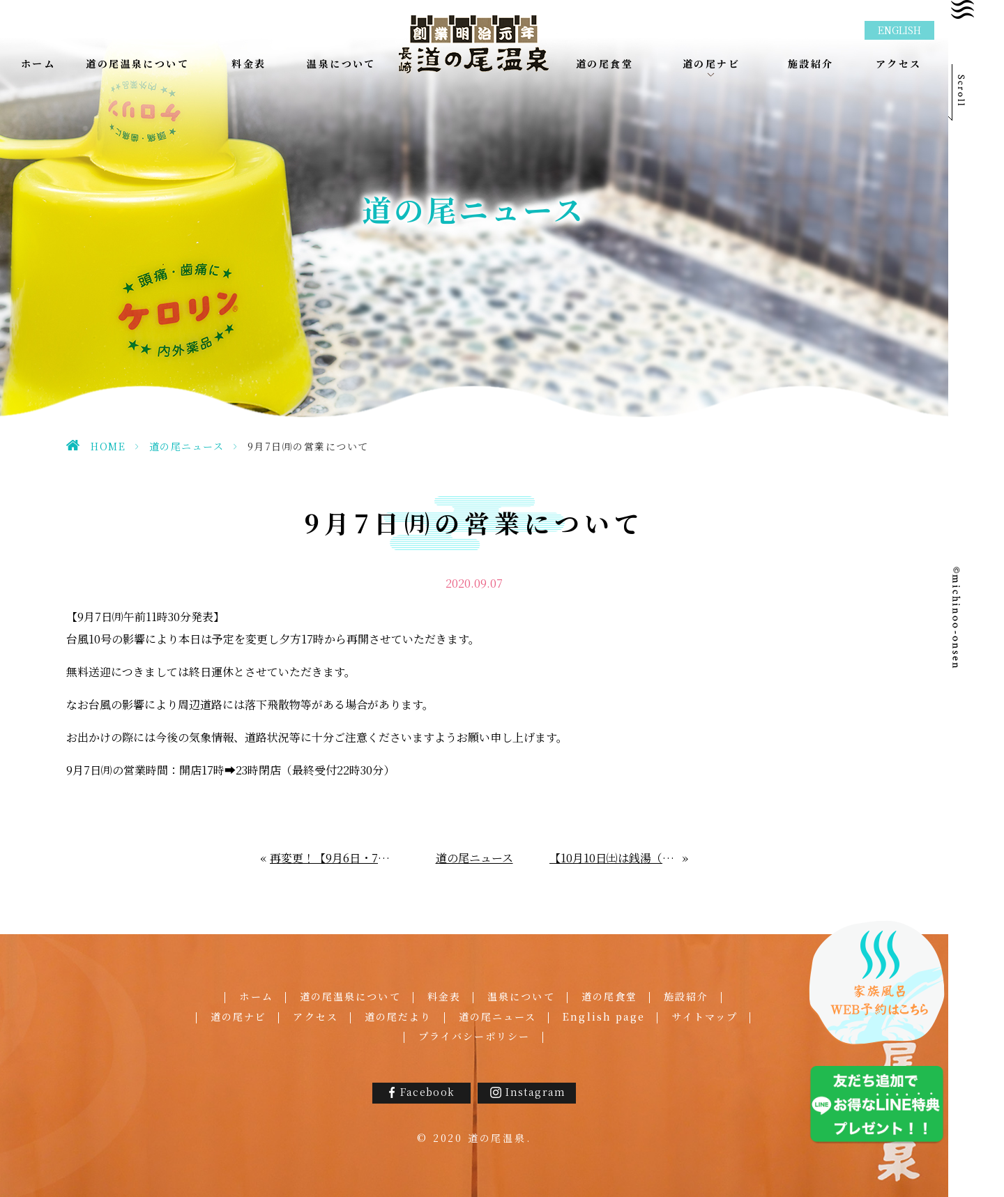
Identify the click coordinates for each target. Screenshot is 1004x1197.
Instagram (535, 1092)
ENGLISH (899, 30)
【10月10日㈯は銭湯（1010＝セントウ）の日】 (616, 857)
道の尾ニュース (187, 446)
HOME (108, 446)
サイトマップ (704, 1016)
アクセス (315, 1016)
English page (604, 1016)
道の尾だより (398, 1016)
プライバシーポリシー (474, 1036)
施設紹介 (686, 996)
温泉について (521, 996)
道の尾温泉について (350, 996)
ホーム (256, 996)
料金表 (444, 996)
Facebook (427, 1092)
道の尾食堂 (609, 996)
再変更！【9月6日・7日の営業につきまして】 (334, 857)
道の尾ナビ (239, 1016)
